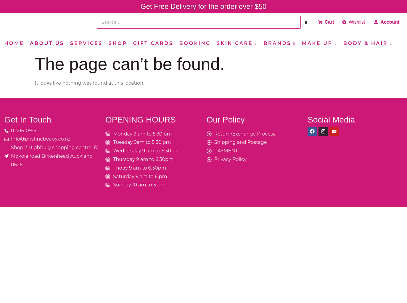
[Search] (199, 22)
